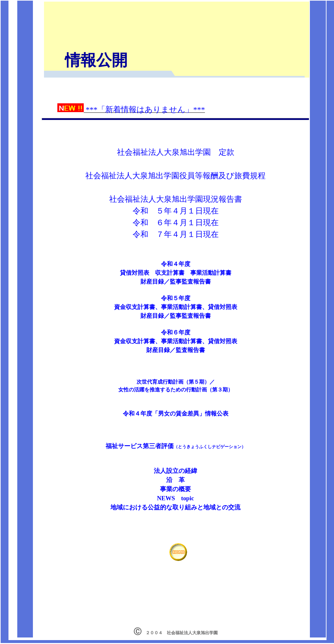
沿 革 (175, 479)
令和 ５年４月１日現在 (176, 211)
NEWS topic (175, 498)
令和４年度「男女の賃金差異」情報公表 (175, 413)
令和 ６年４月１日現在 (176, 222)
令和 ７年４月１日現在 (176, 234)
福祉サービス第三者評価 (140, 446)
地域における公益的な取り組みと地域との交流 (175, 507)
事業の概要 (175, 489)
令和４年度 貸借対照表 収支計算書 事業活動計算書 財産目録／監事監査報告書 (175, 273)
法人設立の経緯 (175, 470)
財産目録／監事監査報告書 (175, 316)
